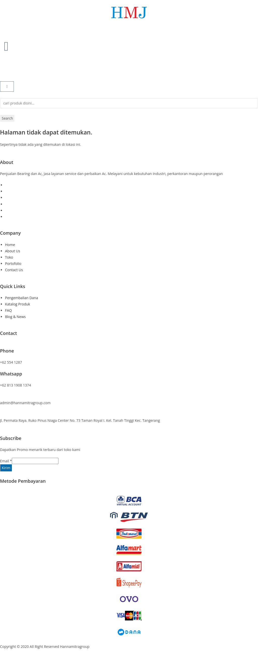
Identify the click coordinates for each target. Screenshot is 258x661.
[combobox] (129, 103)
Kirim (6, 467)
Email (6, 461)
